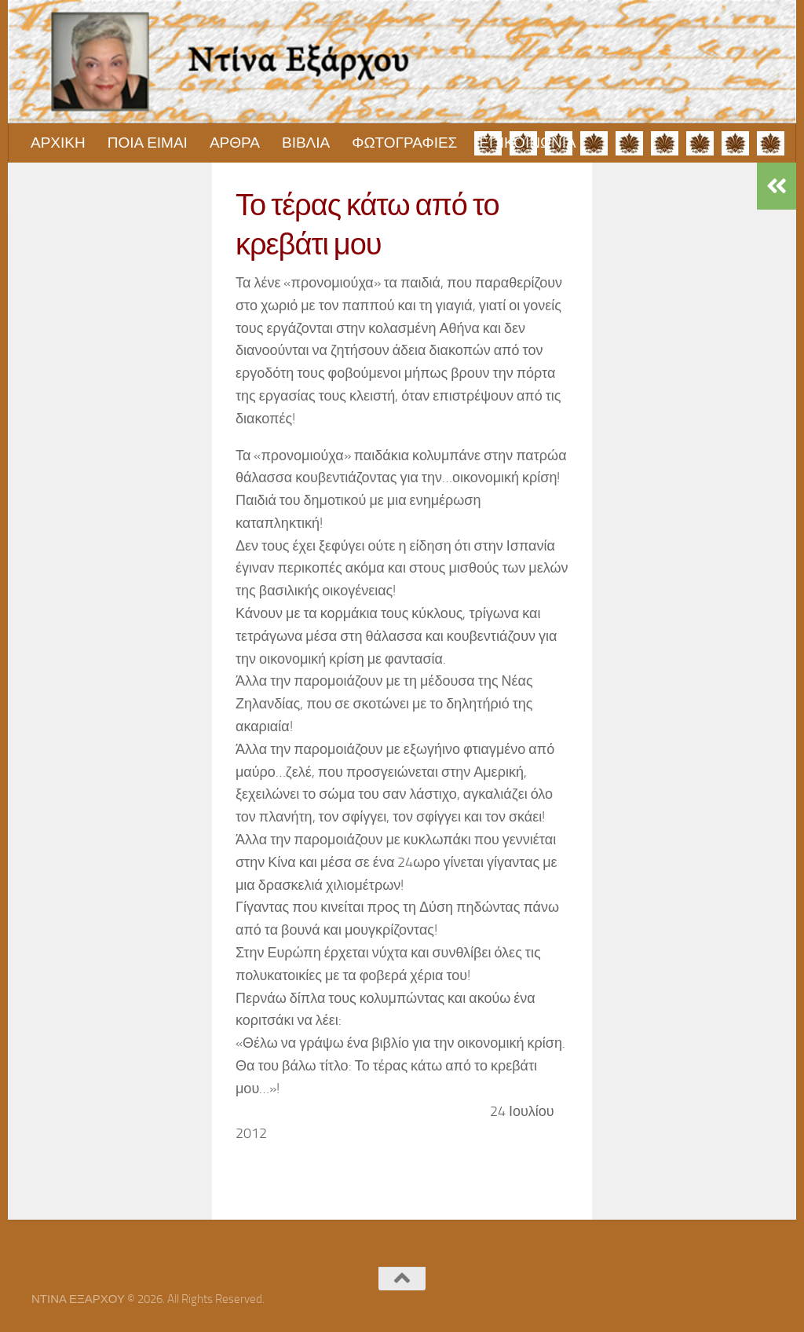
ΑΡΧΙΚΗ (58, 143)
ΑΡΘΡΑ (235, 143)
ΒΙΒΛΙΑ (306, 143)
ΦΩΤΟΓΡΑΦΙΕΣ (404, 143)
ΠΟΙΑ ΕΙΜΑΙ (148, 143)
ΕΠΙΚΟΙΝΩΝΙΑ (527, 143)
